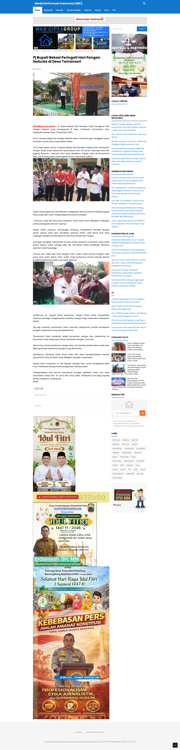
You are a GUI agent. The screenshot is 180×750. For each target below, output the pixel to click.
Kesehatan (129, 448)
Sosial (115, 469)
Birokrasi (116, 440)
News (115, 457)
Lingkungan (126, 452)
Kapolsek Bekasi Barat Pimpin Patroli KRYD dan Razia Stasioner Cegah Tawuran (128, 161)
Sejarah (130, 465)
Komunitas (141, 448)
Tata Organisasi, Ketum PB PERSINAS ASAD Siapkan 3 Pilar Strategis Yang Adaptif (128, 223)
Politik (115, 465)
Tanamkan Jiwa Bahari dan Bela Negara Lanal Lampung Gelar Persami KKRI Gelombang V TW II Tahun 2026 (129, 369)
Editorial (116, 444)
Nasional (137, 452)
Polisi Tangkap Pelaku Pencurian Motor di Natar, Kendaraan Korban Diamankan (136, 346)
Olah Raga (124, 457)
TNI (129, 469)
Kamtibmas (117, 448)
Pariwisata (117, 461)
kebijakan (130, 473)
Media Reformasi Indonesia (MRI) (72, 741)
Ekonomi (125, 444)
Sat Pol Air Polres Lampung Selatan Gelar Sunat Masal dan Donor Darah (136, 357)
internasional (118, 473)
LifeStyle (116, 452)
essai (143, 469)
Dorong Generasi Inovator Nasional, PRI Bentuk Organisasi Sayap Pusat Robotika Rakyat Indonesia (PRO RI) (127, 151)
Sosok (122, 469)
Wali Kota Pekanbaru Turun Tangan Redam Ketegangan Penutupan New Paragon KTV (128, 242)
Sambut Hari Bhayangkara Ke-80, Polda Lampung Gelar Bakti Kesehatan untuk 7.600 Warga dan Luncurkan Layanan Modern (129, 383)
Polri (122, 465)
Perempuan (129, 461)
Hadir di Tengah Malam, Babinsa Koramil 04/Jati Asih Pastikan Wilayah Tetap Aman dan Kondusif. (128, 127)
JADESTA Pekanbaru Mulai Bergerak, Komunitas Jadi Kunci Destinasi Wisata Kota (129, 252)
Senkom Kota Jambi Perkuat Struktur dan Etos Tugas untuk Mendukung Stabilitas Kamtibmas (128, 262)
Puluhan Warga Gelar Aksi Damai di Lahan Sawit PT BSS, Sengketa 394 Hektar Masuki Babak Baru (127, 180)
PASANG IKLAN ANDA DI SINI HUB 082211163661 (59, 497)
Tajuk (135, 469)
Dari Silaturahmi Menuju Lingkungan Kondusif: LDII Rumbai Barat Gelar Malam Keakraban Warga (127, 282)
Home (36, 51)
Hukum (135, 444)
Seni (137, 465)
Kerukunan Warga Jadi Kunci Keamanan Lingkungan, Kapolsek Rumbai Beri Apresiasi (126, 272)
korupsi (140, 473)
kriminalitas (117, 478)
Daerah (135, 440)
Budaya (126, 440)
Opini (133, 457)
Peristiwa (140, 461)
